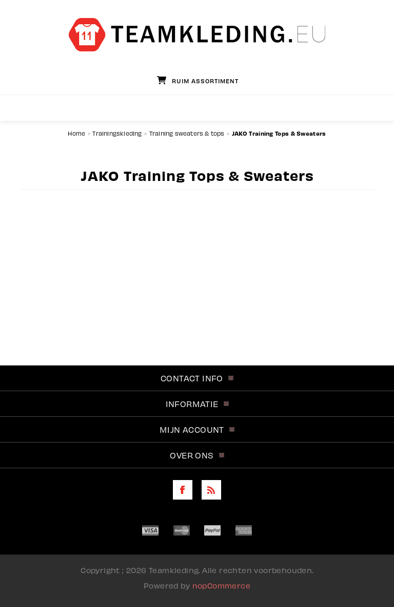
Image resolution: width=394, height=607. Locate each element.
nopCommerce (221, 585)
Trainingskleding (117, 133)
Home (76, 133)
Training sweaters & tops (187, 133)
